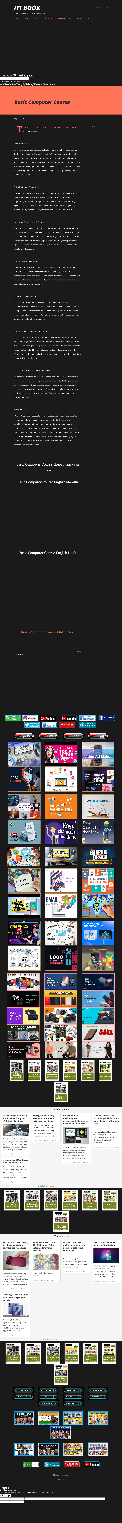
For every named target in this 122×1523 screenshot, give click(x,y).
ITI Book (27, 7)
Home (16, 18)
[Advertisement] (24, 49)
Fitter (37, 18)
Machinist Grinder (64, 18)
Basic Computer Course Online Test (48, 632)
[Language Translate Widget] (14, 78)
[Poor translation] (7, 1495)
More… (90, 18)
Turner (26, 18)
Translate (19, 81)
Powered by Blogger (61, 1475)
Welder (79, 18)
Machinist (48, 18)
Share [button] (94, 127)
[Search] (98, 8)
